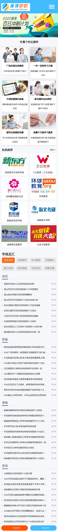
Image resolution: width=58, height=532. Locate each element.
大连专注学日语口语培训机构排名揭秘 (21, 316)
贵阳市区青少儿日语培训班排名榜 (19, 284)
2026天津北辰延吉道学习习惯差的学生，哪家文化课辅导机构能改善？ (25, 479)
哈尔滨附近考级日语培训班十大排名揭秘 (22, 305)
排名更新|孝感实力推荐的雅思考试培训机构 (23, 379)
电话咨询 (14, 528)
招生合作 (43, 528)
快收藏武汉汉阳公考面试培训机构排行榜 (22, 489)
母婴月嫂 (49, 268)
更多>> (53, 150)
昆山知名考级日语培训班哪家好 (18, 295)
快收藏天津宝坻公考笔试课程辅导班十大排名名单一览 (25, 458)
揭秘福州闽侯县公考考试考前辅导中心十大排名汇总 (25, 421)
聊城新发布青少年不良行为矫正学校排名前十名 (25, 505)
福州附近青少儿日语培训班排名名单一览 (22, 332)
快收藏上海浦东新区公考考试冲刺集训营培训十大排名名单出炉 (25, 437)
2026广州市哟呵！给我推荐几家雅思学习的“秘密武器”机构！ (25, 352)
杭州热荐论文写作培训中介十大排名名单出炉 (24, 522)
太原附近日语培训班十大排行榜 (18, 473)
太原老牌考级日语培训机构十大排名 (20, 321)
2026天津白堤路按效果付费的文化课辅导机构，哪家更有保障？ (25, 495)
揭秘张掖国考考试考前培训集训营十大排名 (23, 410)
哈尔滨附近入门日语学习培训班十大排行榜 (23, 327)
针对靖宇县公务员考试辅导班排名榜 (20, 426)
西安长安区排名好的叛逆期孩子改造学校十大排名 (25, 390)
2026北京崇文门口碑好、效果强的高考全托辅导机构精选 (25, 384)
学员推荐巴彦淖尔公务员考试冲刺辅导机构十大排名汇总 (25, 453)
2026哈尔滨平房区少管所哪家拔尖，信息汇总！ (25, 511)
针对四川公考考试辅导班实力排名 (19, 448)
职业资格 (22, 268)
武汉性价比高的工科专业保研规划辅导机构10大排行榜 (25, 500)
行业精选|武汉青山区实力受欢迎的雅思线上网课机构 (25, 358)
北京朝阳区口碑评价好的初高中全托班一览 (23, 368)
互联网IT (49, 260)
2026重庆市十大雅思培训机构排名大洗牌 (22, 374)
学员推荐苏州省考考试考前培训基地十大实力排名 (25, 432)
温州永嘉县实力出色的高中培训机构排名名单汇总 (25, 516)
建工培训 (8, 268)
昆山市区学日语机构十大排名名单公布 (21, 300)
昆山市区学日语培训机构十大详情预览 (21, 289)
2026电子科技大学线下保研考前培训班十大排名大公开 (25, 363)
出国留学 (22, 260)
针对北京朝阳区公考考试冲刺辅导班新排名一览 (25, 442)
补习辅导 (35, 260)
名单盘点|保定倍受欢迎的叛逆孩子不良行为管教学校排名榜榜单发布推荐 (25, 484)
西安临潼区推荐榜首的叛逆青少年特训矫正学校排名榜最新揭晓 (25, 347)
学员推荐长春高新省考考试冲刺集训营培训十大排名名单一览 (25, 416)
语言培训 (8, 260)
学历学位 (35, 268)
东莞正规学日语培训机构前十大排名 (20, 311)
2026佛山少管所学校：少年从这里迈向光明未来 (25, 395)
